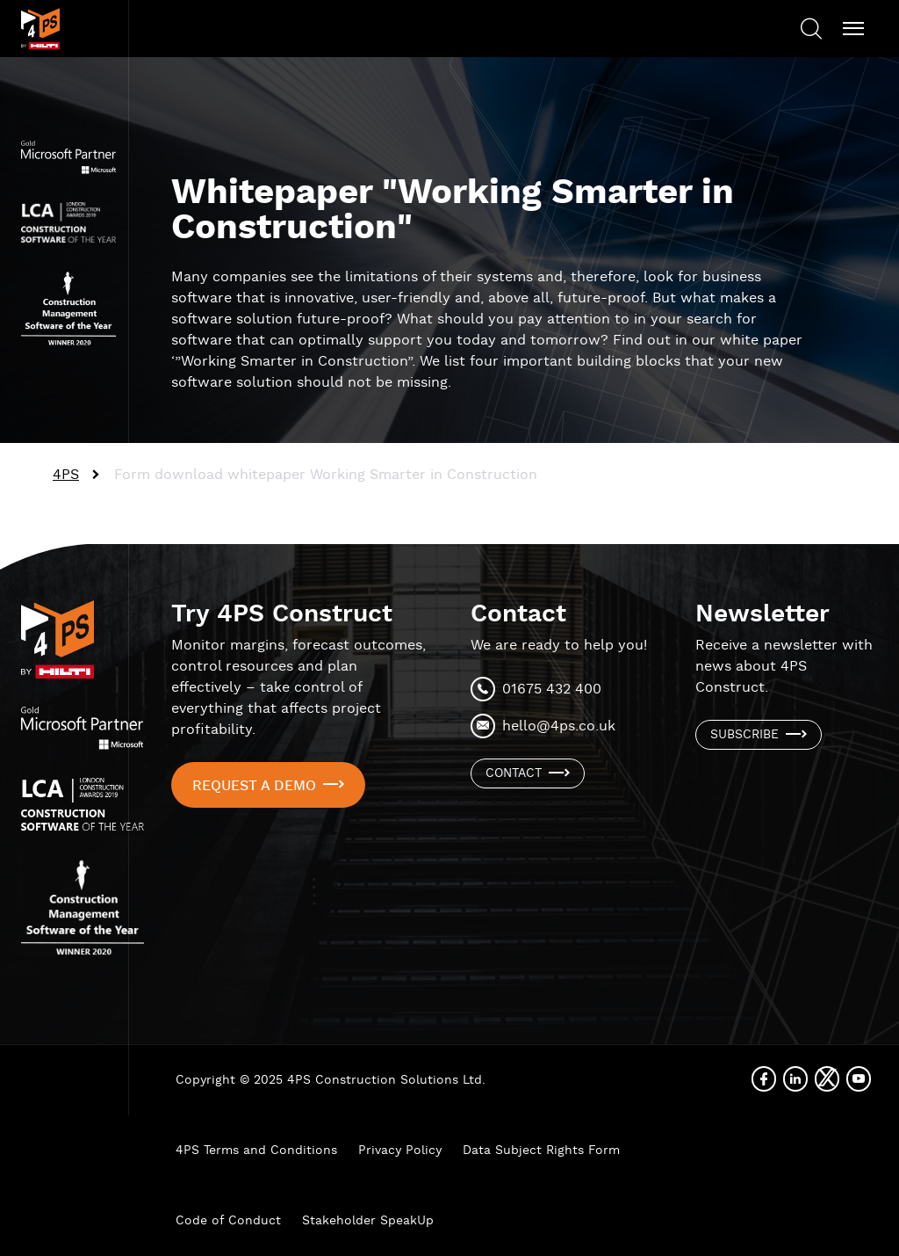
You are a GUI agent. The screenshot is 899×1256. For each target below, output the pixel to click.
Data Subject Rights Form (541, 1150)
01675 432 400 (551, 689)
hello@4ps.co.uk (558, 726)
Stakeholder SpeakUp (368, 1221)
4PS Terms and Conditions (256, 1150)
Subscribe (744, 735)
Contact (513, 773)
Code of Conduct (228, 1221)
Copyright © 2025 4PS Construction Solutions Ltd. (330, 1080)
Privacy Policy (400, 1150)
